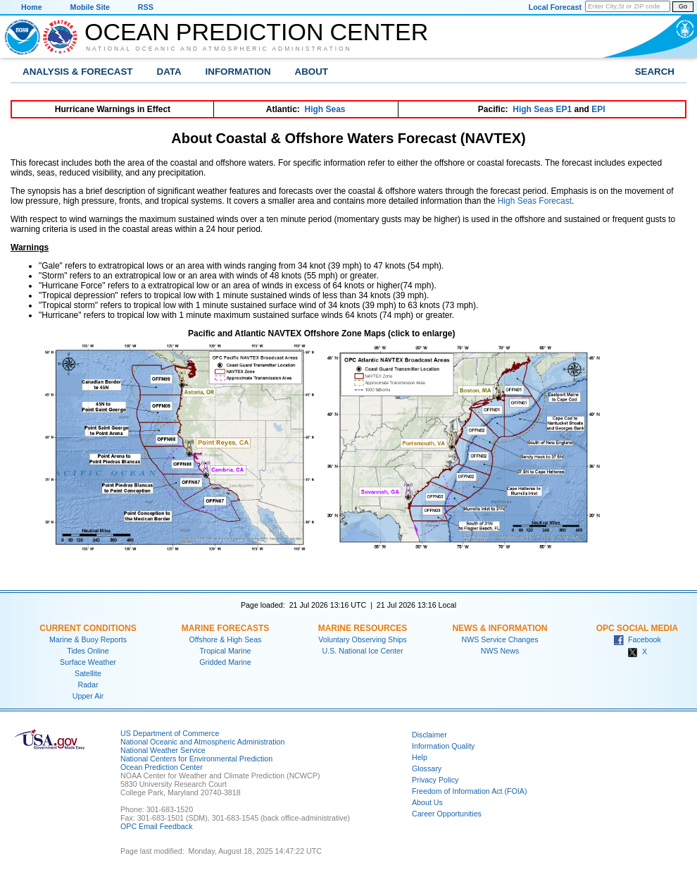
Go (683, 6)
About (311, 71)
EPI (598, 109)
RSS (145, 7)
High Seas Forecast (535, 201)
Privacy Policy (435, 780)
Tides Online (87, 651)
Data (169, 71)
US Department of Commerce (169, 733)
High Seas (325, 109)
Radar (87, 684)
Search (654, 71)
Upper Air (88, 696)
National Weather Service (163, 750)
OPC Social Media (637, 628)
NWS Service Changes (500, 639)
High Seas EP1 (542, 109)
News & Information (499, 628)
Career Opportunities (447, 813)
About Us (427, 802)
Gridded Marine (225, 662)
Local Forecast (555, 7)
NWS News (500, 651)
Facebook (637, 639)
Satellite (88, 673)
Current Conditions (87, 628)
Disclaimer (429, 734)
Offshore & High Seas (225, 639)
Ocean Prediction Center (256, 31)
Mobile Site (90, 7)
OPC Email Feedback (156, 826)
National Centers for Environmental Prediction (196, 758)
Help (419, 757)
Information (238, 71)
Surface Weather (88, 662)
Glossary (426, 768)
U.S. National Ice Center (362, 651)
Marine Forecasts (226, 628)
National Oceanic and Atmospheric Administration (219, 48)
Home (31, 7)
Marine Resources (363, 628)
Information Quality (443, 746)
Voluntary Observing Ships (362, 639)
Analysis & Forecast (78, 71)
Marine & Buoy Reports (88, 639)
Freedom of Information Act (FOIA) (469, 791)
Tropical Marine (225, 651)
